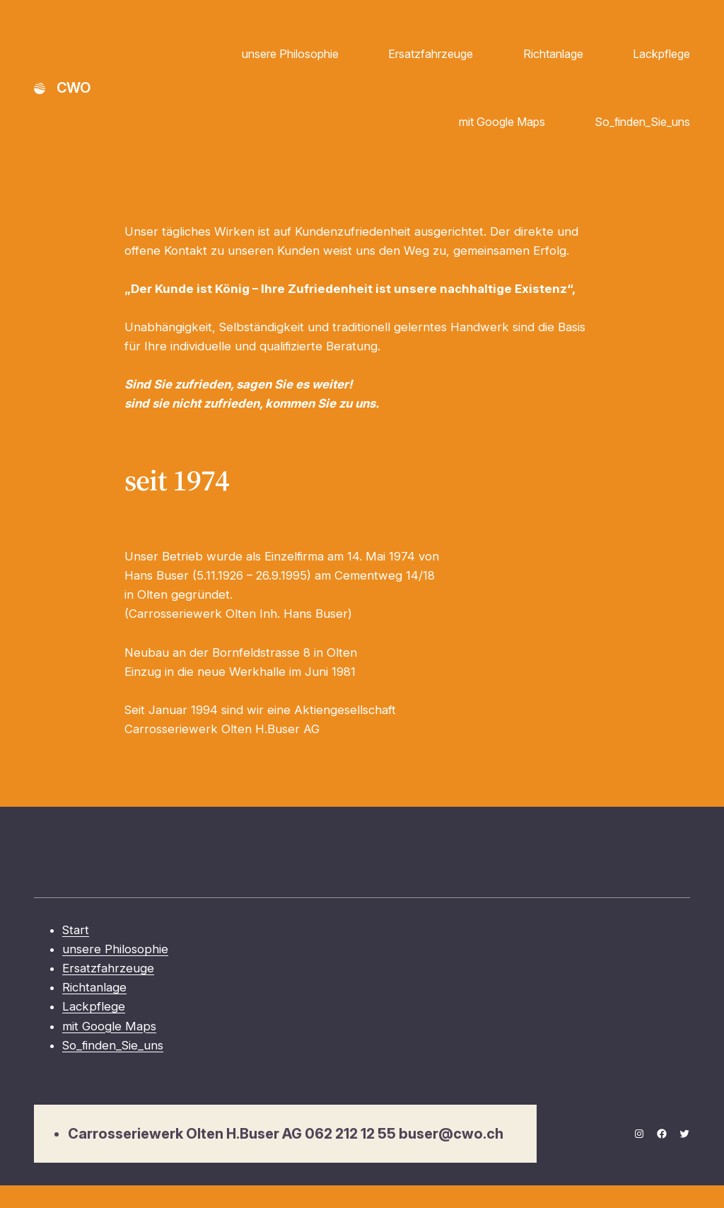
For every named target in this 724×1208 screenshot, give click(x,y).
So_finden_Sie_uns (642, 122)
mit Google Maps (502, 122)
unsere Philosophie (290, 54)
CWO (73, 87)
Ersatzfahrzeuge (430, 54)
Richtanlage (553, 54)
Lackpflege (661, 54)
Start (75, 930)
